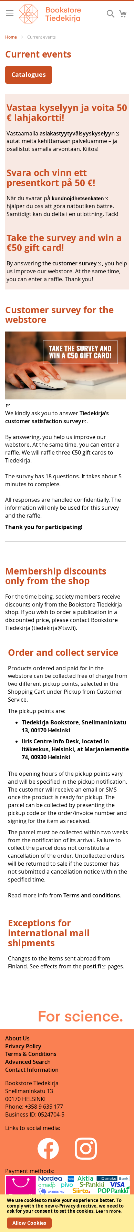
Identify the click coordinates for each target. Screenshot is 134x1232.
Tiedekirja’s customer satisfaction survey (57, 417)
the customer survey (69, 263)
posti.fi (92, 966)
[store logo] (50, 13)
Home (11, 37)
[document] (67, 1213)
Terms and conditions (91, 895)
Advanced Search (28, 1062)
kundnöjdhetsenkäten (78, 198)
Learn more (108, 1211)
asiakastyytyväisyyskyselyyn (77, 133)
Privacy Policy (23, 1046)
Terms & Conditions (30, 1054)
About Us (17, 1038)
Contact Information (32, 1069)
